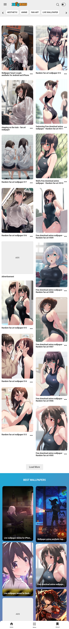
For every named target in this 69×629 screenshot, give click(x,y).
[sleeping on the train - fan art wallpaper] (31, 129)
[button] (63, 4)
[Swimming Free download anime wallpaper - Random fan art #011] (65, 128)
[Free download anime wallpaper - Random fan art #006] (65, 400)
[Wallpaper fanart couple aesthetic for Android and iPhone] (31, 75)
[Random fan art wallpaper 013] (31, 435)
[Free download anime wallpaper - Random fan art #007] (65, 346)
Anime (24, 12)
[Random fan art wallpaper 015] (31, 329)
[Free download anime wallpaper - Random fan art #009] (65, 237)
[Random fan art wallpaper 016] (31, 236)
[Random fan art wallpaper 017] (31, 183)
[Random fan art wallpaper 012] (65, 74)
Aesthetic (12, 12)
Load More (34, 467)
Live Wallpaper (50, 12)
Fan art (35, 12)
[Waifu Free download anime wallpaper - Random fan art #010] (65, 182)
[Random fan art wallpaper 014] (31, 382)
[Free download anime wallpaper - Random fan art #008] (65, 291)
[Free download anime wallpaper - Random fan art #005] (65, 455)
